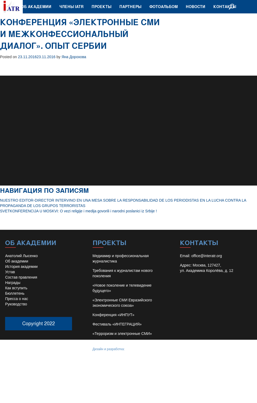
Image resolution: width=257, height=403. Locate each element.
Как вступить (16, 288)
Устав (10, 272)
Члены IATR (71, 6)
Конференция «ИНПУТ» (113, 315)
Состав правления (21, 277)
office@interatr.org (206, 256)
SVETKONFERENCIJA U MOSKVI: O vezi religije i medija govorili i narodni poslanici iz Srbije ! (78, 211)
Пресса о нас (16, 299)
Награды (12, 282)
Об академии (36, 6)
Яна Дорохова (74, 57)
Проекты (101, 6)
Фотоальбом (163, 6)
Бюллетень (14, 293)
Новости (195, 6)
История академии (21, 266)
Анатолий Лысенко (21, 256)
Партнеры (130, 6)
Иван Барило (135, 349)
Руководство (16, 304)
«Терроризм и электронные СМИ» (122, 333)
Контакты (224, 6)
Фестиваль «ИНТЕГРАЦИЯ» (117, 324)
